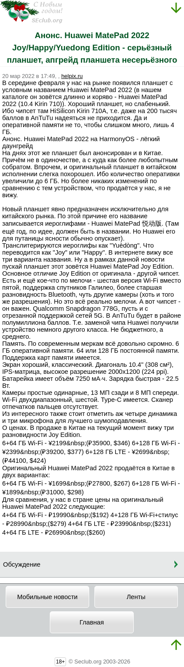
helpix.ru (72, 76)
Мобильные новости (47, 596)
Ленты (136, 596)
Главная (92, 622)
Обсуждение (21, 564)
